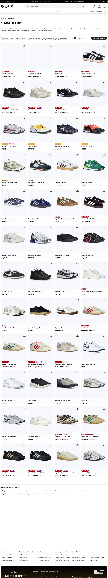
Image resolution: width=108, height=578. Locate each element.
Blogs (105, 11)
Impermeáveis (94, 552)
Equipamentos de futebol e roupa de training (14, 491)
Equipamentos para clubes (96, 11)
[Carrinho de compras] (104, 6)
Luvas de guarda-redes (13, 11)
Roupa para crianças (43, 560)
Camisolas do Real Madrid (62, 554)
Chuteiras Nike (23, 557)
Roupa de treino (77, 554)
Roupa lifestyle (37, 494)
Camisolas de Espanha (79, 557)
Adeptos (33, 11)
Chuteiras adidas (24, 554)
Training (22, 11)
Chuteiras (3, 11)
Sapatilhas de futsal (87, 491)
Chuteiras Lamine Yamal (26, 552)
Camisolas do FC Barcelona (62, 557)
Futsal (27, 11)
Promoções (58, 11)
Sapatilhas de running (8, 494)
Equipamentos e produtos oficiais (39, 491)
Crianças (51, 11)
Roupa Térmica (76, 552)
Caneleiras (93, 554)
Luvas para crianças (42, 554)
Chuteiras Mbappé (6, 560)
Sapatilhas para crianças (23, 494)
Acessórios (44, 11)
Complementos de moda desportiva (54, 494)
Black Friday (93, 560)
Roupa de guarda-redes (97, 557)
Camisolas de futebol (78, 560)
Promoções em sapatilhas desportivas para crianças (65, 491)
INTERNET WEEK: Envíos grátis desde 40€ (43, 1)
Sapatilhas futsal (6, 554)
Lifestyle (38, 11)
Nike (98, 28)
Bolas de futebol (23, 560)
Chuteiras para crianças (44, 552)
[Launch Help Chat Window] (101, 571)
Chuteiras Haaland (6, 557)
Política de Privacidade (79, 577)
